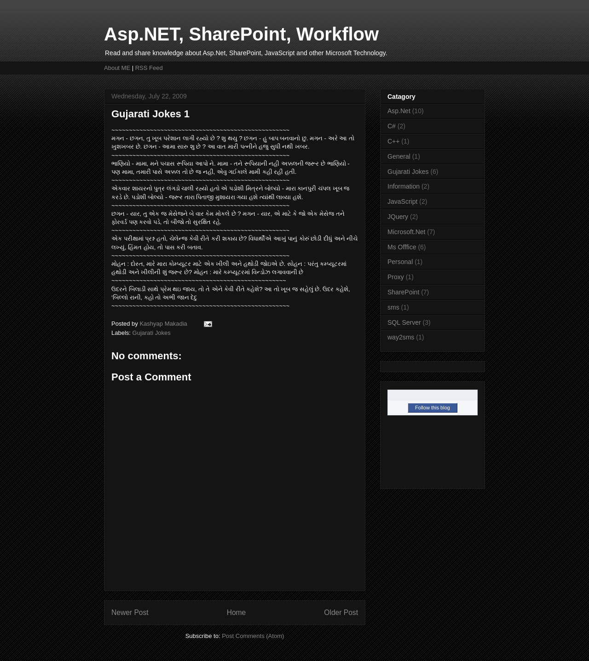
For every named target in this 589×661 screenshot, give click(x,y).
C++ (393, 141)
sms (393, 307)
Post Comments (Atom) (253, 635)
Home (236, 612)
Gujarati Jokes (152, 332)
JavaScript (402, 201)
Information (403, 186)
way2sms (400, 337)
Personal (400, 261)
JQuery (397, 216)
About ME (117, 67)
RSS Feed (149, 67)
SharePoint (403, 292)
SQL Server (404, 322)
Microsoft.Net (406, 232)
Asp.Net (398, 111)
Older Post (341, 612)
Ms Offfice (401, 247)
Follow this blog (432, 407)
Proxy (395, 277)
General (398, 156)
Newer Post (130, 612)
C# (391, 126)
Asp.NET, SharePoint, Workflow (241, 34)
